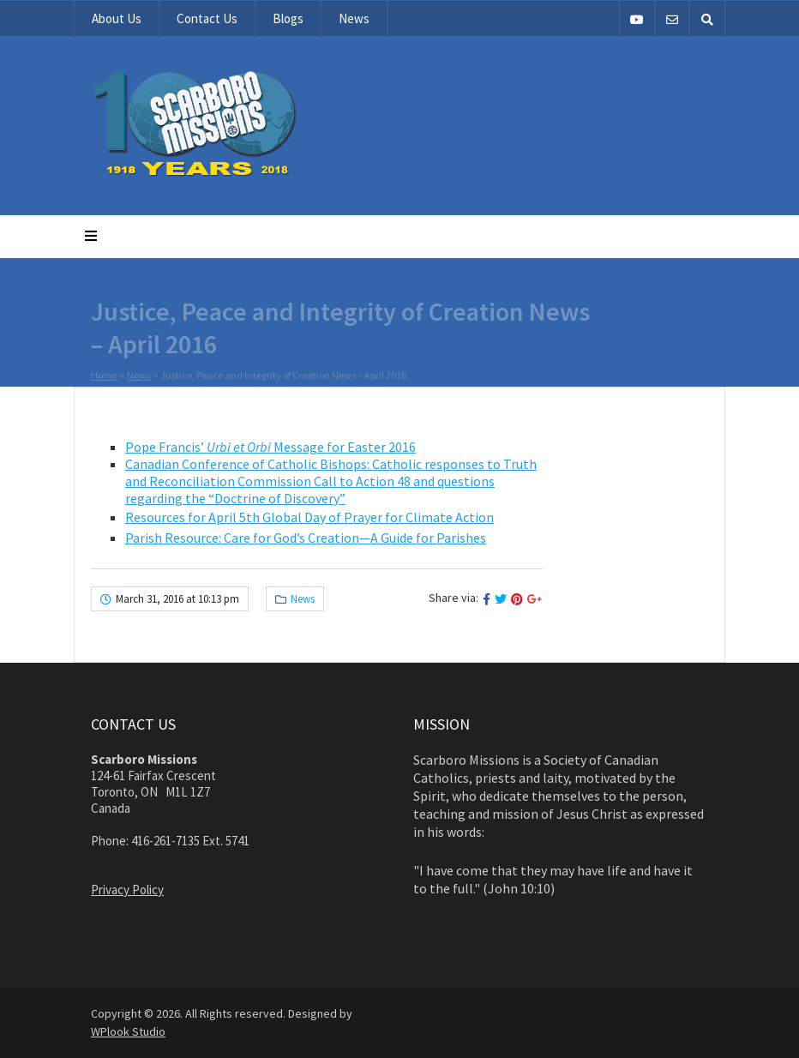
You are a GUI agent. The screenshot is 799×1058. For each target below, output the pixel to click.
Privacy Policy (127, 889)
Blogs (288, 18)
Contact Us (207, 18)
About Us (116, 18)
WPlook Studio (128, 1031)
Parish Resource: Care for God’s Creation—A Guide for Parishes (305, 537)
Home (104, 376)
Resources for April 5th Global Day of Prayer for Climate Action (309, 517)
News (354, 18)
